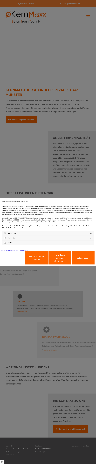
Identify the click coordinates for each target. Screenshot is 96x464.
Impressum (24, 250)
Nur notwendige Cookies (36, 258)
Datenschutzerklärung (9, 250)
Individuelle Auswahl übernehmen (60, 257)
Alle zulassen (83, 257)
